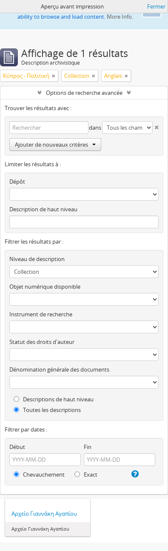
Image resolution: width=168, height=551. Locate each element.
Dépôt (17, 181)
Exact (85, 474)
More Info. (120, 16)
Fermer (156, 6)
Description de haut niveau (43, 209)
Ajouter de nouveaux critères (55, 144)
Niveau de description (37, 259)
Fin (87, 447)
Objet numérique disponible (44, 286)
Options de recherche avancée (84, 93)
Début (17, 447)
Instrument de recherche (40, 314)
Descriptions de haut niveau (54, 399)
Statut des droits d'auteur (41, 342)
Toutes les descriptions (47, 410)
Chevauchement (39, 474)
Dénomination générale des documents (59, 369)
